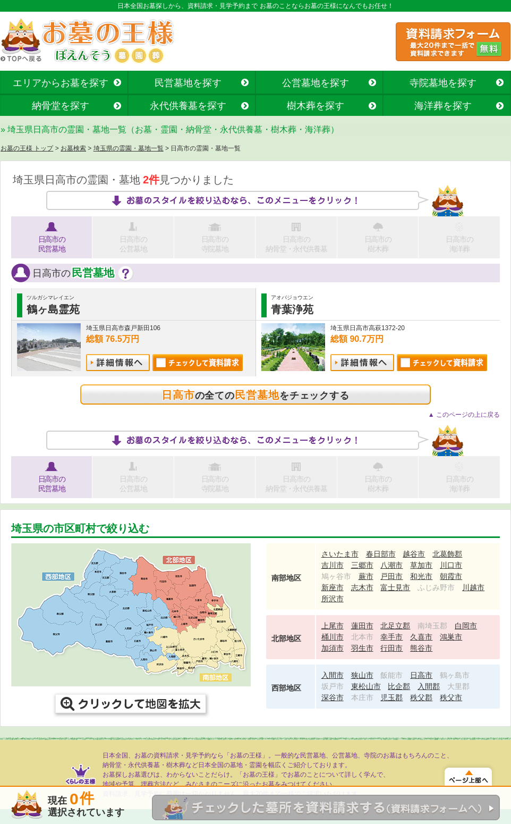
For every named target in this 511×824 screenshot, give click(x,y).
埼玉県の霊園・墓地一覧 (128, 148)
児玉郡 (391, 697)
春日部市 (381, 554)
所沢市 (332, 598)
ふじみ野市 (436, 587)
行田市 (391, 648)
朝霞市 (451, 576)
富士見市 (395, 587)
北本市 (362, 637)
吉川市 (332, 565)
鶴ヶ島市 (455, 675)
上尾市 (332, 625)
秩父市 (451, 697)
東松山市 (366, 686)
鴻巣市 (451, 637)
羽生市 (362, 648)
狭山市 (362, 675)
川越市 (473, 587)
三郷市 (362, 565)
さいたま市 (340, 554)
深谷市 (332, 697)
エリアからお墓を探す (60, 83)
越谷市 (414, 554)
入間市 (332, 675)
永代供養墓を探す (188, 105)
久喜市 (421, 637)
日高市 (421, 675)
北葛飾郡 (447, 554)
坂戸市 (332, 686)
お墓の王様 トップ (27, 148)
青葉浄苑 (292, 309)
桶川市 (332, 637)
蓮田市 (362, 625)
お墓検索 (73, 148)
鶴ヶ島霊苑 (53, 309)
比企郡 (399, 686)
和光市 (421, 576)
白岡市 (466, 625)
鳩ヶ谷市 (336, 576)
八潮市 (391, 565)
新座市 (332, 587)
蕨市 (366, 576)
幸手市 (391, 637)
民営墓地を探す (188, 83)
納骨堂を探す (60, 105)
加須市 (332, 648)
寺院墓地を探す (443, 83)
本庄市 (362, 697)
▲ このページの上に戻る (464, 414)
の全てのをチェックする (255, 395)
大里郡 (458, 686)
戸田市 (391, 576)
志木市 (362, 587)
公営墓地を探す (315, 83)
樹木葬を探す (315, 105)
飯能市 (391, 675)
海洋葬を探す (443, 105)
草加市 (421, 565)
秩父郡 (421, 697)
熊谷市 (421, 648)
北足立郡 (395, 625)
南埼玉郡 (432, 625)
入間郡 (429, 686)
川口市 (451, 565)
